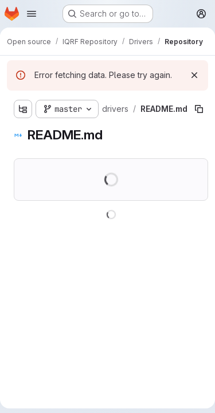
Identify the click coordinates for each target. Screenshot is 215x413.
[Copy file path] (199, 109)
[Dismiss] (194, 75)
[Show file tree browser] (23, 109)
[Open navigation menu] (31, 14)
